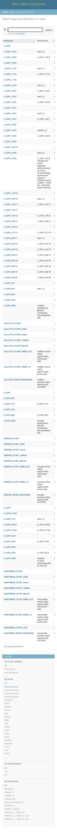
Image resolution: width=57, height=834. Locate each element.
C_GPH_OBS (10, 305)
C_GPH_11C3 (10, 68)
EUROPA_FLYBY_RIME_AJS (17, 466)
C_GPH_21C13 (11, 227)
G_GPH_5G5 (10, 552)
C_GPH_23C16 (11, 249)
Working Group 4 (12, 697)
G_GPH (7, 508)
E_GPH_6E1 (9, 398)
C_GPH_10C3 (10, 57)
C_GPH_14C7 (10, 119)
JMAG (7, 727)
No (6, 775)
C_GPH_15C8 (10, 136)
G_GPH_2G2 (10, 536)
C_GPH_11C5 (10, 80)
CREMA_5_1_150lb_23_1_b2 (17, 819)
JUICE (7, 747)
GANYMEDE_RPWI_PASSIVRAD (19, 633)
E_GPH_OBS (10, 421)
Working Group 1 (12, 687)
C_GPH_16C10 (11, 147)
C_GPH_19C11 (11, 210)
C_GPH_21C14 (11, 232)
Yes (6, 771)
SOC (6, 750)
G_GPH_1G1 (10, 519)
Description (42, 41)
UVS (6, 713)
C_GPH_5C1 (9, 283)
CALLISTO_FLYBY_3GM (15, 329)
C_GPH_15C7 (10, 130)
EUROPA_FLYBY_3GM (14, 444)
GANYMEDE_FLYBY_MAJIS (17, 594)
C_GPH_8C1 (9, 289)
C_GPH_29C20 (11, 277)
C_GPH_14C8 (10, 124)
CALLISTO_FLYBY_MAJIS (16, 346)
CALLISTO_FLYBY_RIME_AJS (18, 351)
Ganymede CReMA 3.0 (14, 802)
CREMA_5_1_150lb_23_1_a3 (17, 816)
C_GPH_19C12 (11, 215)
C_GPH (7, 46)
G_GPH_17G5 (10, 513)
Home (5, 12)
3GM (7, 733)
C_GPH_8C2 (9, 294)
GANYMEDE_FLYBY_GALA (16, 582)
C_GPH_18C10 (11, 199)
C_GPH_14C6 (10, 113)
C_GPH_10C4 (10, 63)
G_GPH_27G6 (10, 530)
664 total (20, 34)
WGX (7, 703)
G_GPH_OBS (10, 558)
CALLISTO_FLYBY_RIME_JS (17, 367)
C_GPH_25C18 (11, 260)
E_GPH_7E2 (9, 409)
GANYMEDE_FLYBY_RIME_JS (18, 614)
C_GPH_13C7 (10, 108)
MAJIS (7, 710)
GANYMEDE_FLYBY (13, 571)
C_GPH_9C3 (9, 300)
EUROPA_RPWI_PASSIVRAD (17, 495)
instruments (10, 669)
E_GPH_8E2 (9, 415)
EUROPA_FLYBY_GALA (14, 450)
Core (11, 12)
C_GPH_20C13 (11, 221)
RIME (7, 720)
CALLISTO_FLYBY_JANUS (16, 340)
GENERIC (8, 700)
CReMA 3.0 (9, 789)
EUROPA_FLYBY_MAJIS (15, 461)
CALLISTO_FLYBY (12, 323)
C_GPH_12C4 (10, 85)
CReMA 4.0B (10, 799)
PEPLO (7, 717)
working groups (11, 672)
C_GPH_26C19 (11, 266)
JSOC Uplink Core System (28, 4)
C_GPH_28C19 (11, 272)
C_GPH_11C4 (10, 74)
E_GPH (7, 392)
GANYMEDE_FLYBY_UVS (15, 627)
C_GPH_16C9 (10, 158)
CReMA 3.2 (9, 796)
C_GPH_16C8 (10, 153)
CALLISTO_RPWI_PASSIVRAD (18, 379)
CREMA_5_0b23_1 (12, 809)
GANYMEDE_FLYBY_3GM (16, 577)
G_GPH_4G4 (10, 547)
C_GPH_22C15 (11, 244)
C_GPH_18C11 (11, 204)
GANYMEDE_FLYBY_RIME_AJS (18, 599)
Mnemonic (8, 41)
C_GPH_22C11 (11, 238)
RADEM (8, 740)
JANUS (8, 707)
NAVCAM (8, 743)
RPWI (7, 730)
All (6, 666)
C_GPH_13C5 (10, 96)
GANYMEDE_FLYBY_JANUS (17, 588)
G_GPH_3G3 (10, 541)
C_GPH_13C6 (10, 102)
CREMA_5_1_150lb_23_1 (15, 812)
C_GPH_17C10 (11, 193)
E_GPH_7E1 (9, 404)
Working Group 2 (12, 690)
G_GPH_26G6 (10, 524)
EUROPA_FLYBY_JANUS (15, 455)
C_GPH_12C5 (10, 91)
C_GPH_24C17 (11, 255)
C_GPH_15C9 (10, 141)
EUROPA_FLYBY (11, 438)
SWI (6, 723)
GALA (7, 737)
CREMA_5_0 (10, 806)
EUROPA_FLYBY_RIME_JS (16, 482)
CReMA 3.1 (9, 792)
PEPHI (7, 753)
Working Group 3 (12, 693)
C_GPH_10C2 (10, 51)
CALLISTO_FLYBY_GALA (15, 334)
